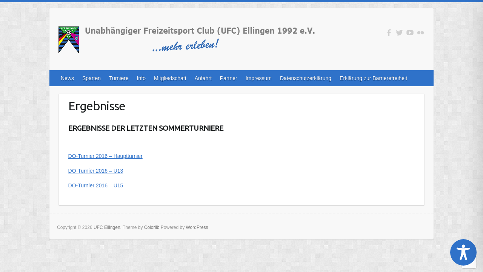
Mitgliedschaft (170, 78)
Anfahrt (203, 78)
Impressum (259, 78)
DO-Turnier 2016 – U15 (95, 185)
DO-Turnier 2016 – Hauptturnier (105, 156)
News (67, 78)
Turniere (119, 78)
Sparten (91, 78)
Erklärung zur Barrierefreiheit (373, 78)
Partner (228, 78)
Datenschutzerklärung (305, 78)
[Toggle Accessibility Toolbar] (463, 252)
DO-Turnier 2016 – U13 (95, 171)
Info (141, 78)
